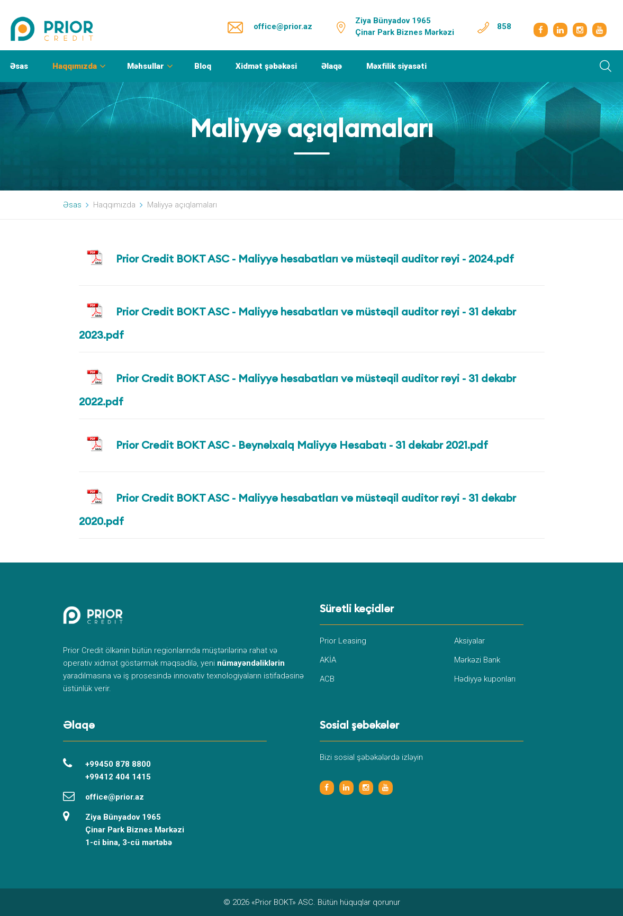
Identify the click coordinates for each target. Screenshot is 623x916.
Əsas (19, 66)
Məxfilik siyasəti (396, 66)
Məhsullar (145, 66)
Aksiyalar (469, 641)
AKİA (328, 660)
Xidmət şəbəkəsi (266, 66)
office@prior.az (283, 26)
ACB (327, 679)
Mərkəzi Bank (477, 660)
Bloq (202, 66)
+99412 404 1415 (118, 777)
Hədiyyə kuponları (485, 679)
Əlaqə (331, 66)
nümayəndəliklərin (251, 663)
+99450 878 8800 (118, 764)
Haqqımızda (74, 66)
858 (504, 26)
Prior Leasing (343, 641)
